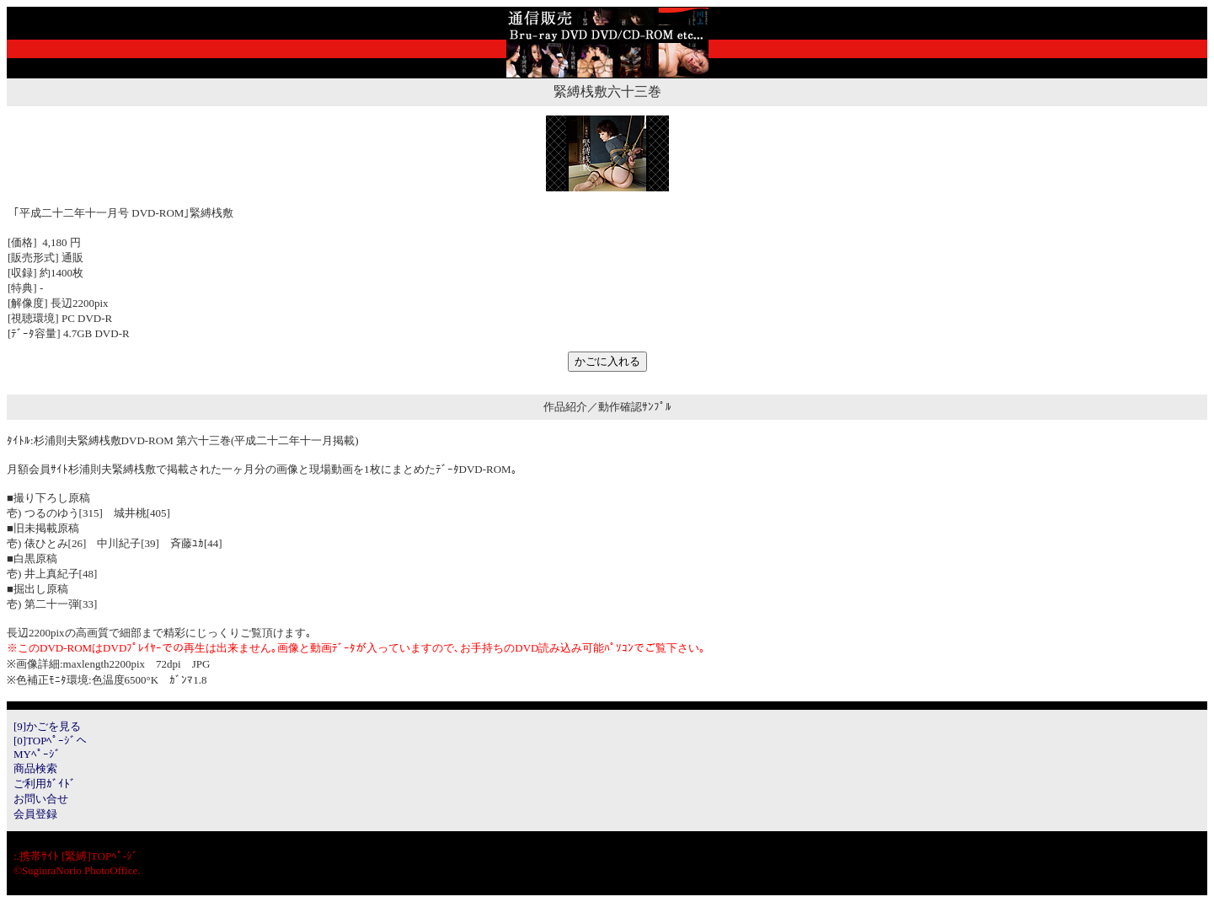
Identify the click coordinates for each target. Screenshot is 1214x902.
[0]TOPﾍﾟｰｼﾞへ (50, 740)
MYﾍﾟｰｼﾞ (37, 754)
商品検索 (35, 768)
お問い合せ (40, 798)
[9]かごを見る (47, 726)
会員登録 (35, 814)
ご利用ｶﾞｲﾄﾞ (44, 783)
